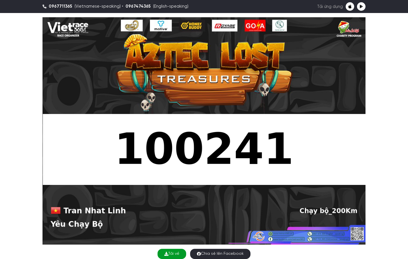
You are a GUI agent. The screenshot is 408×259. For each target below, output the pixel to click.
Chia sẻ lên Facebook (220, 254)
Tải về (171, 254)
